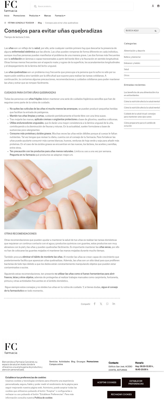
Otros (126, 75)
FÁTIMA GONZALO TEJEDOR (21, 23)
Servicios (53, 362)
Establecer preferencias (136, 382)
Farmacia (60, 16)
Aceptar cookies (106, 383)
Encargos (81, 362)
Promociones (92, 362)
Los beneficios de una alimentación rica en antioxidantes (141, 93)
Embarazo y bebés (132, 63)
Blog (40, 23)
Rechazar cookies (121, 395)
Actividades (64, 362)
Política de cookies (44, 398)
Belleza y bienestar (132, 57)
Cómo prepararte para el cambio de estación (139, 124)
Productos (34, 16)
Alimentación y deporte (134, 51)
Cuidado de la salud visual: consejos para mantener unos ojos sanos (140, 115)
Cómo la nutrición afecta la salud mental (142, 101)
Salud (126, 69)
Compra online (56, 364)
